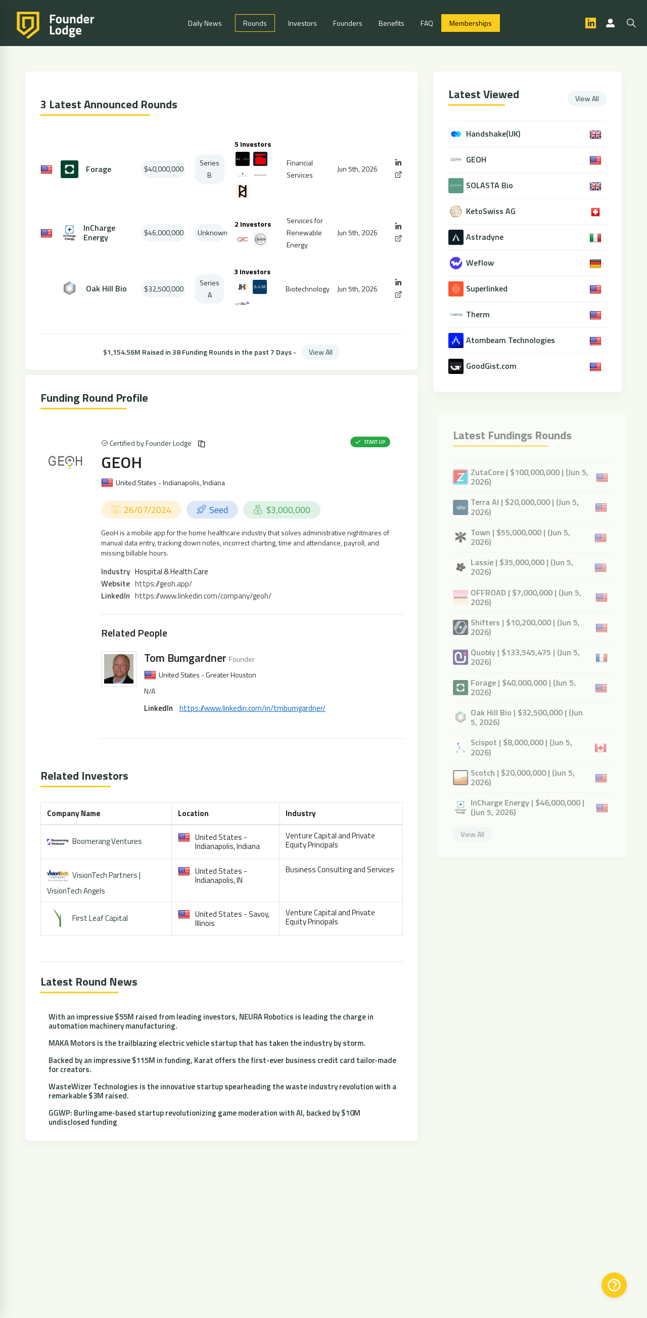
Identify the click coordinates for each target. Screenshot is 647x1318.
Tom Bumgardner (185, 657)
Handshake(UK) (494, 134)
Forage (98, 169)
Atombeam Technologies (511, 340)
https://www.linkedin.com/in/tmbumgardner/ (252, 708)
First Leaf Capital (100, 917)
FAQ (427, 23)
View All (321, 352)
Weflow (481, 263)
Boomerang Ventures (107, 840)
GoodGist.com (492, 366)
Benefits (391, 23)
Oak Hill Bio (106, 288)
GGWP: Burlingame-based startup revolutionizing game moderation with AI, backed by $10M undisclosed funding (204, 1117)
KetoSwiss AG (492, 211)
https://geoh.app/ (163, 583)
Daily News (205, 23)
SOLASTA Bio (490, 185)
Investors (302, 23)
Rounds (255, 23)
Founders (347, 23)
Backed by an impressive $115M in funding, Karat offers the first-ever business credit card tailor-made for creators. (222, 1064)
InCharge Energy (99, 232)
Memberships (470, 23)
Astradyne (485, 237)
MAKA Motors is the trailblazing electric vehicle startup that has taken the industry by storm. (207, 1043)
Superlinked (488, 288)
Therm (479, 314)
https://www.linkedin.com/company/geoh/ (203, 596)
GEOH (121, 462)
